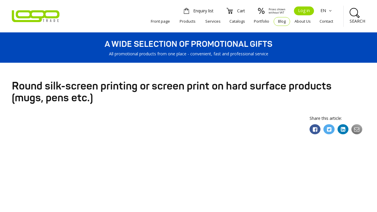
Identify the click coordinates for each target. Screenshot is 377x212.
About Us (303, 21)
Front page (160, 21)
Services (213, 21)
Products (188, 21)
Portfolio (261, 21)
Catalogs (237, 21)
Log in (304, 10)
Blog (282, 21)
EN (326, 10)
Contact (326, 21)
